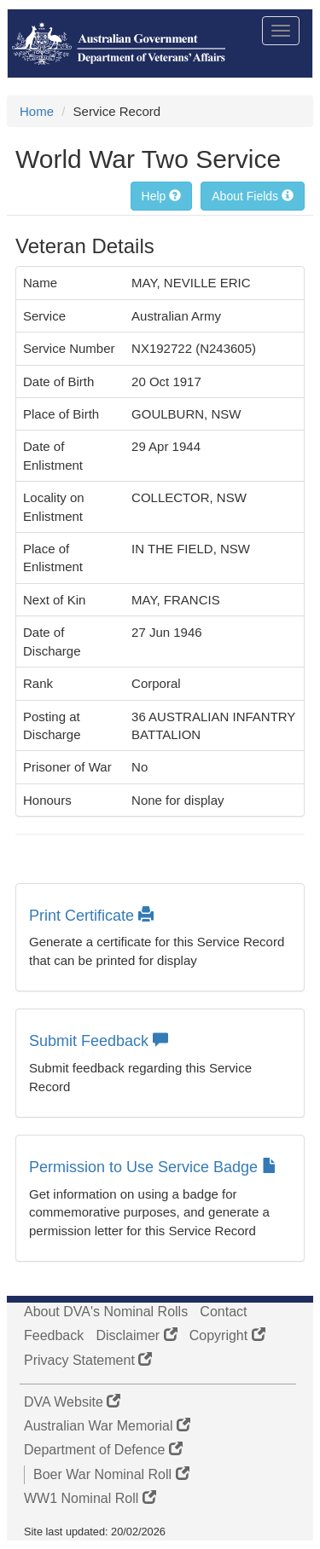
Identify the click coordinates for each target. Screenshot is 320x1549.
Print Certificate (91, 915)
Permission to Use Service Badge (153, 1167)
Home (37, 111)
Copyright (227, 1335)
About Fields (253, 196)
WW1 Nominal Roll (90, 1498)
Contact (223, 1311)
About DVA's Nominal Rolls (106, 1311)
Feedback (54, 1335)
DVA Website (72, 1402)
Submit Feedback (98, 1040)
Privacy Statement (88, 1360)
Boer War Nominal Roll (111, 1474)
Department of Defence (103, 1449)
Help (162, 196)
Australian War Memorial (107, 1426)
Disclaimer (136, 1335)
